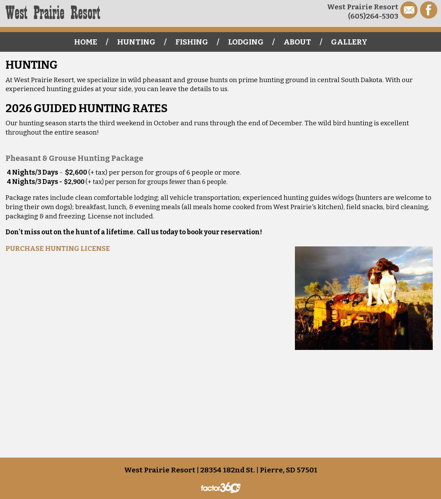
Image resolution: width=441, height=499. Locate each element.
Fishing (191, 42)
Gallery (349, 42)
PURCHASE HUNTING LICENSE (58, 248)
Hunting (136, 42)
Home (85, 42)
